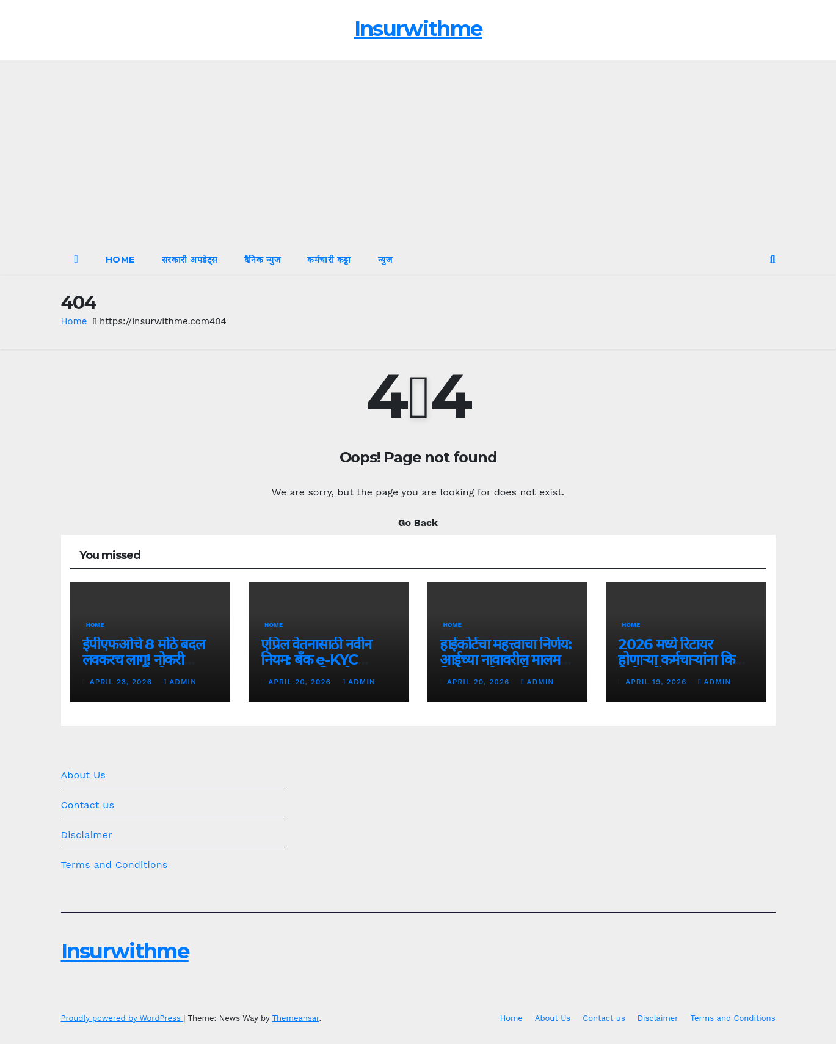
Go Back (418, 522)
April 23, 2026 (122, 681)
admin (180, 681)
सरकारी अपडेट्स (189, 259)
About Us (83, 775)
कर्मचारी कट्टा (329, 259)
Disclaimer (86, 835)
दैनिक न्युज (262, 259)
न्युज (385, 259)
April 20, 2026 (300, 681)
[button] (773, 259)
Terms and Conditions (114, 865)
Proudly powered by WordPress (122, 1018)
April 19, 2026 (657, 681)
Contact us (88, 805)
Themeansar (295, 1018)
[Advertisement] (418, 152)
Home (120, 259)
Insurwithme (418, 29)
